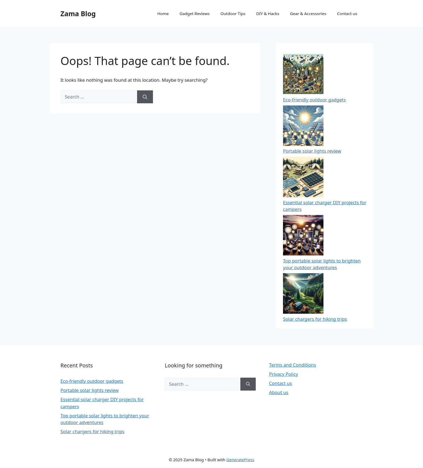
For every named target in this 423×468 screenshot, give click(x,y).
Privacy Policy (283, 374)
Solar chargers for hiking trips (315, 319)
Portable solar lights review (312, 151)
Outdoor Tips (232, 13)
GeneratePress (240, 459)
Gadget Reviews (195, 13)
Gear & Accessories (308, 13)
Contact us (347, 13)
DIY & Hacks (267, 13)
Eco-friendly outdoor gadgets (314, 100)
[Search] (145, 96)
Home (163, 13)
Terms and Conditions (292, 365)
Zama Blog (78, 13)
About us (278, 392)
